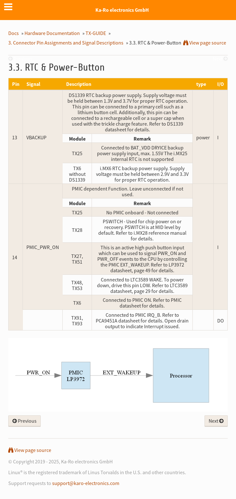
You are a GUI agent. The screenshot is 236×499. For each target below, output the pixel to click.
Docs (13, 33)
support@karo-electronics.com (85, 483)
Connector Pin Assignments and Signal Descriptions (65, 42)
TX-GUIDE (96, 33)
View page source (204, 42)
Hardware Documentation (52, 33)
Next (216, 421)
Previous (24, 421)
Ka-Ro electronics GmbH (122, 10)
